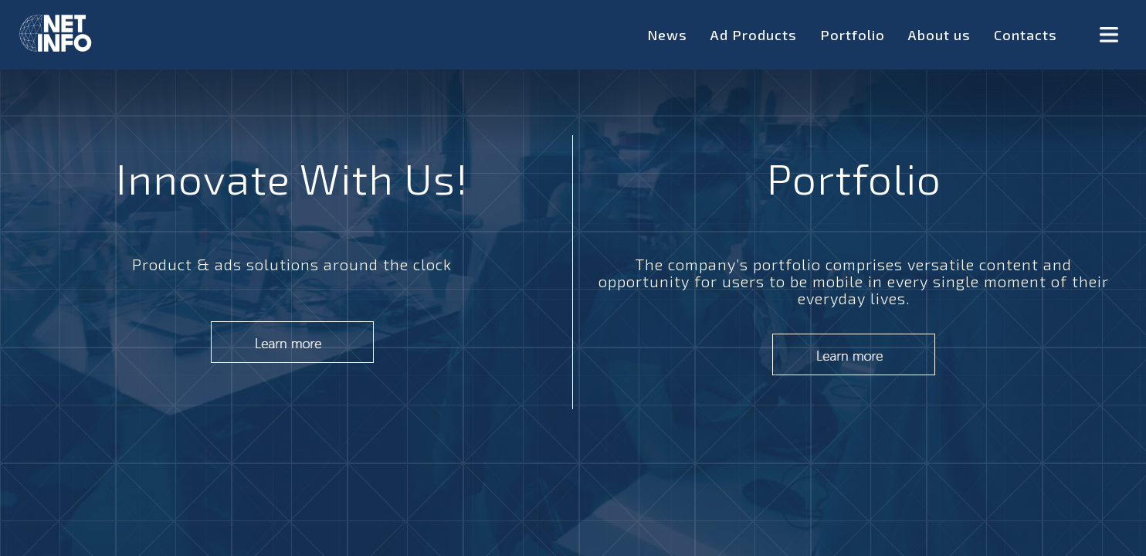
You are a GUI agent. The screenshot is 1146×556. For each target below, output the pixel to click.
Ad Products (753, 34)
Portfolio (852, 34)
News (667, 34)
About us (939, 34)
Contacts (1025, 34)
